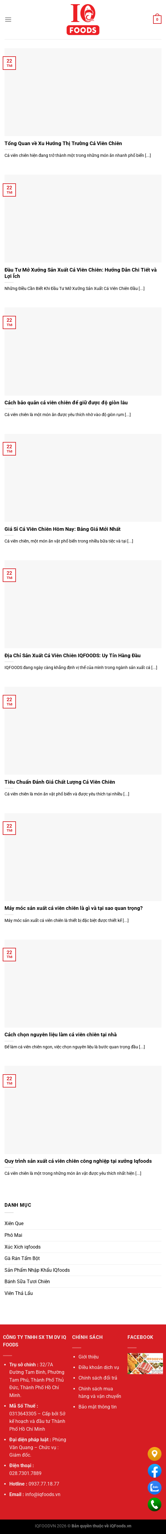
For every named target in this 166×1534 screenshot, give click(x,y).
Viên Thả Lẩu (19, 1293)
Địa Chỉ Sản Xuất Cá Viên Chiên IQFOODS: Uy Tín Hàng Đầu (73, 655)
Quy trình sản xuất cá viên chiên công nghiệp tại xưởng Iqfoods (78, 1161)
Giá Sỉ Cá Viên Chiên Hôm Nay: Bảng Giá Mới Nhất (63, 529)
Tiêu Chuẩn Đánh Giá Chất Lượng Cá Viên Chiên (60, 782)
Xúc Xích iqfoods (23, 1247)
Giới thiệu (88, 1357)
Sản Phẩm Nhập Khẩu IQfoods (37, 1270)
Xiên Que (14, 1223)
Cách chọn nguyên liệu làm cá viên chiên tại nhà (61, 1035)
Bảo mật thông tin (97, 1407)
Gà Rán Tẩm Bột (22, 1258)
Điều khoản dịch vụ (98, 1367)
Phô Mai (13, 1235)
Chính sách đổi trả (97, 1378)
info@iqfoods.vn (42, 1494)
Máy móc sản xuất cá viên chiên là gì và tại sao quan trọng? (74, 908)
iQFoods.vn (120, 1526)
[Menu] (8, 19)
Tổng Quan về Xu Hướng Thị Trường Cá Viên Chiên (63, 143)
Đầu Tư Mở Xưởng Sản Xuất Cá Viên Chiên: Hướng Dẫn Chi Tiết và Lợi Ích (81, 273)
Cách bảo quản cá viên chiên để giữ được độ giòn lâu (66, 403)
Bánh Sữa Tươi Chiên (27, 1281)
